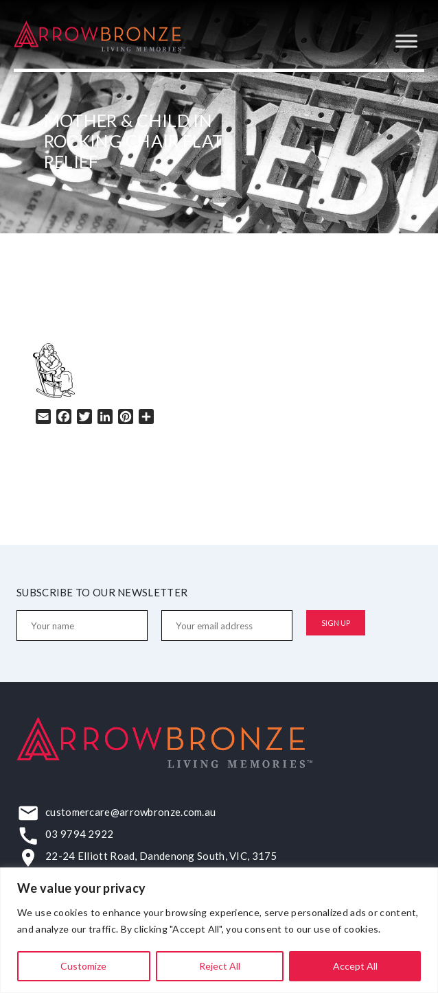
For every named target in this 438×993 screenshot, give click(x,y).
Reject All (219, 966)
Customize (83, 966)
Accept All (355, 966)
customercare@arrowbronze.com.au (130, 812)
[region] (219, 930)
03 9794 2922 (79, 834)
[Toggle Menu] (406, 40)
